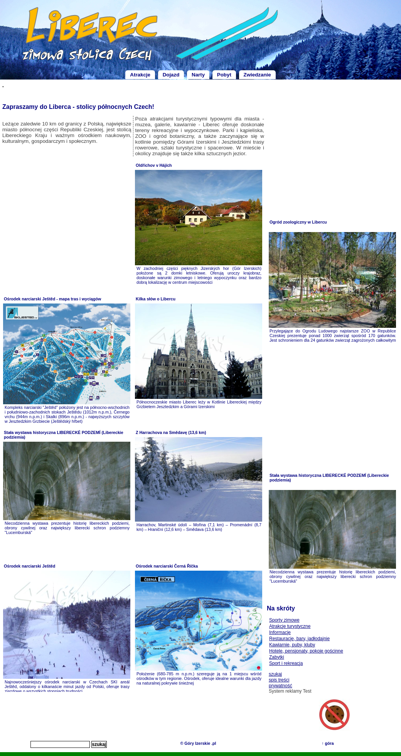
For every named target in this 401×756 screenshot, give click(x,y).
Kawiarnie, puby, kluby (292, 645)
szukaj (275, 674)
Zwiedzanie (257, 75)
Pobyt (224, 75)
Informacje (280, 632)
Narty (198, 75)
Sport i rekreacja (286, 663)
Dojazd (171, 75)
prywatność (280, 685)
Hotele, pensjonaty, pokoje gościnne (306, 651)
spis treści (279, 680)
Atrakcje (140, 75)
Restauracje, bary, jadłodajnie (299, 638)
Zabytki (276, 657)
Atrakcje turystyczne (289, 626)
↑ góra (328, 743)
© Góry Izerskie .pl (198, 743)
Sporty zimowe (284, 620)
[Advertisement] (67, 226)
